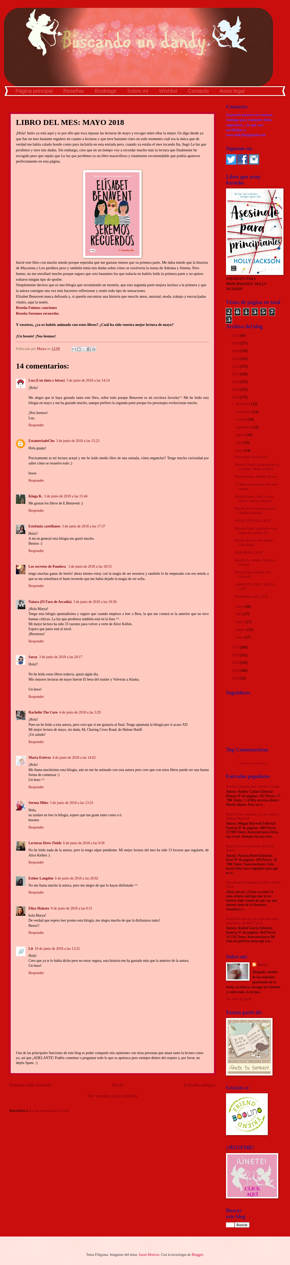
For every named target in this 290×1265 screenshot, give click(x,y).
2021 (235, 374)
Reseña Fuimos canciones (36, 308)
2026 (235, 335)
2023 (235, 359)
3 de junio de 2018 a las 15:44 (66, 496)
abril (239, 614)
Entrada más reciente (30, 1085)
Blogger (197, 1255)
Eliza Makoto (38, 908)
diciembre (243, 404)
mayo (240, 606)
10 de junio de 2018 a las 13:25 (57, 949)
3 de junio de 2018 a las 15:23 (78, 441)
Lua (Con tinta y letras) (46, 380)
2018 (235, 397)
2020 (235, 382)
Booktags (105, 91)
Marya (262, 965)
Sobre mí (137, 91)
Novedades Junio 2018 (251, 597)
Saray (33, 657)
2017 (235, 647)
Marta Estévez (39, 758)
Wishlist (168, 91)
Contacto (198, 91)
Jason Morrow (149, 1255)
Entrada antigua (200, 1085)
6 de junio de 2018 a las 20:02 (76, 878)
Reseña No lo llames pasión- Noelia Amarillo (255, 511)
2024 (235, 351)
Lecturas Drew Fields (44, 843)
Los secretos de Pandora (47, 566)
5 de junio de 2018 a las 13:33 (71, 803)
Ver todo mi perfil (239, 999)
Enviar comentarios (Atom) (49, 1111)
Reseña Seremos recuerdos (37, 313)
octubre (242, 419)
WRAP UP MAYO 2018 (252, 521)
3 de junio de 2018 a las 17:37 (83, 526)
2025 (235, 343)
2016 (235, 655)
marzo (241, 622)
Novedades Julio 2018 (251, 457)
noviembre (244, 412)
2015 (235, 663)
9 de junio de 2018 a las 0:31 (71, 908)
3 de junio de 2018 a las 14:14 (88, 380)
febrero (241, 630)
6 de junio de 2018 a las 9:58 (84, 843)
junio (240, 450)
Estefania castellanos (44, 526)
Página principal (34, 91)
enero (240, 637)
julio (239, 443)
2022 (235, 367)
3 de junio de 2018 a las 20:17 (61, 657)
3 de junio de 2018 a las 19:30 (95, 602)
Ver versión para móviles (112, 1096)
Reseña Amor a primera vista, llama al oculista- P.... (256, 530)
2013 (235, 678)
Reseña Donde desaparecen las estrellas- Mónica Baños (257, 467)
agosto (241, 435)
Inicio (118, 1085)
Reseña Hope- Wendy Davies (256, 477)
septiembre (244, 427)
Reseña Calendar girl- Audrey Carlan (253, 787)
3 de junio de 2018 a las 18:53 (90, 566)
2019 (235, 390)
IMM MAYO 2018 (248, 553)
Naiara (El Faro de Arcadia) (50, 602)
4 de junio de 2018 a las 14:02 (74, 758)
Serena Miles (38, 803)
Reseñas (73, 91)
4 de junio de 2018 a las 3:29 (80, 712)
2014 (235, 670)
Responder (36, 425)
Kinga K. (35, 496)
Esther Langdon (40, 878)
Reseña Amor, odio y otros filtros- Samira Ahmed (254, 498)
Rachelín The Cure (42, 712)
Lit (30, 949)
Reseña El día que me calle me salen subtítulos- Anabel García (252, 921)
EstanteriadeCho (41, 441)
